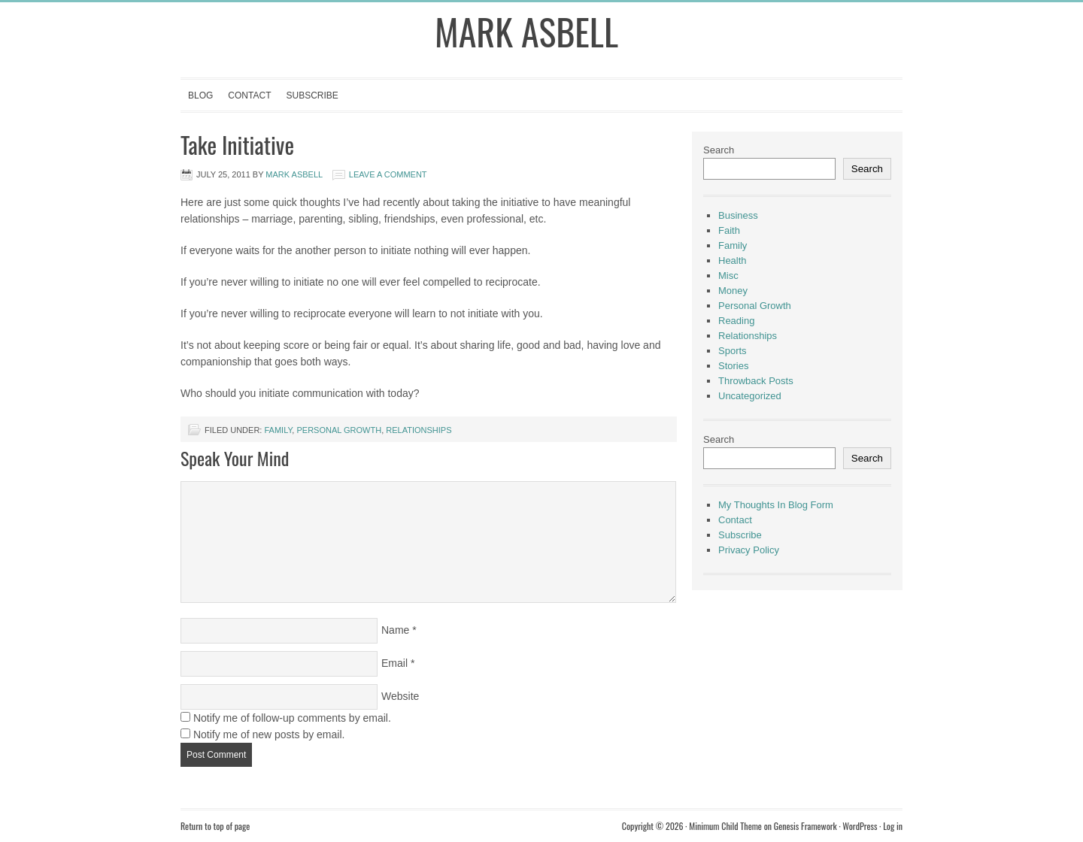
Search (718, 150)
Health (732, 260)
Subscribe (312, 95)
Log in (892, 825)
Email (394, 663)
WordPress (859, 825)
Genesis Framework (805, 825)
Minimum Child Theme (725, 825)
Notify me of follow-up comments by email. (292, 718)
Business (738, 215)
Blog (200, 95)
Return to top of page (215, 825)
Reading (736, 320)
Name (395, 630)
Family (278, 430)
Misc (728, 275)
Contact (249, 95)
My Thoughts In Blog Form (775, 504)
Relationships (418, 430)
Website (400, 696)
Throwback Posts (755, 380)
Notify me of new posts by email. (269, 734)
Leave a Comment (388, 174)
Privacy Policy (748, 550)
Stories (733, 365)
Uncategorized (749, 395)
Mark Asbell (526, 31)
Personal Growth (338, 430)
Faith (729, 230)
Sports (732, 350)
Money (733, 290)
